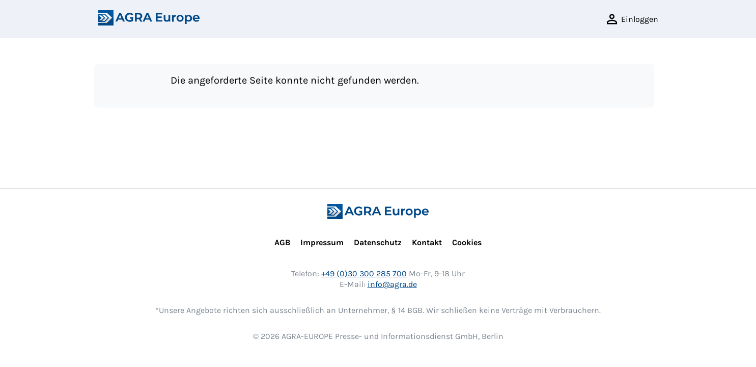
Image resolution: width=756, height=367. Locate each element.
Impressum (322, 242)
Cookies (467, 242)
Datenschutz (378, 242)
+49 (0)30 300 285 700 (364, 273)
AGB (282, 242)
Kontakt (427, 242)
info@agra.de (392, 284)
